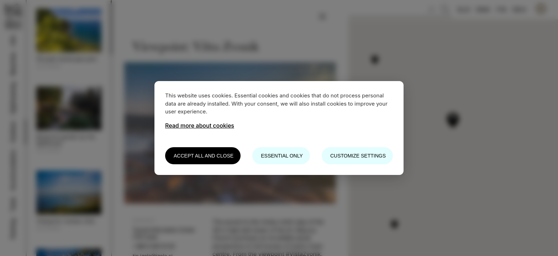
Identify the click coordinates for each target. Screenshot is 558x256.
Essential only (281, 156)
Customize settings (358, 156)
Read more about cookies (199, 125)
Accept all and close (203, 156)
